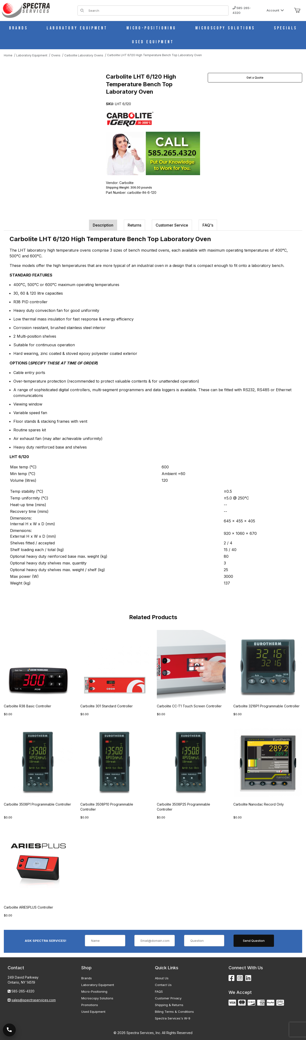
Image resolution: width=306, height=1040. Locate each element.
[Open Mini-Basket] (297, 10)
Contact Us (163, 985)
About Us (162, 978)
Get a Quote (254, 77)
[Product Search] (157, 10)
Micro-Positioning (94, 991)
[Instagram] (240, 978)
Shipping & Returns (169, 1005)
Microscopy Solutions (97, 998)
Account (275, 10)
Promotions (89, 1005)
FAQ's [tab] (207, 225)
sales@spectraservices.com (33, 1000)
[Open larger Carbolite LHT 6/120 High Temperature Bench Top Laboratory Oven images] (53, 117)
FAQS (159, 991)
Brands (86, 978)
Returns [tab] (134, 225)
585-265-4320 (241, 10)
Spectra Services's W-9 (172, 1018)
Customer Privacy (168, 998)
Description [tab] (103, 225)
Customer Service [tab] (172, 225)
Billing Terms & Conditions (174, 1011)
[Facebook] (232, 978)
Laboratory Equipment (97, 985)
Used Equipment (93, 1011)
